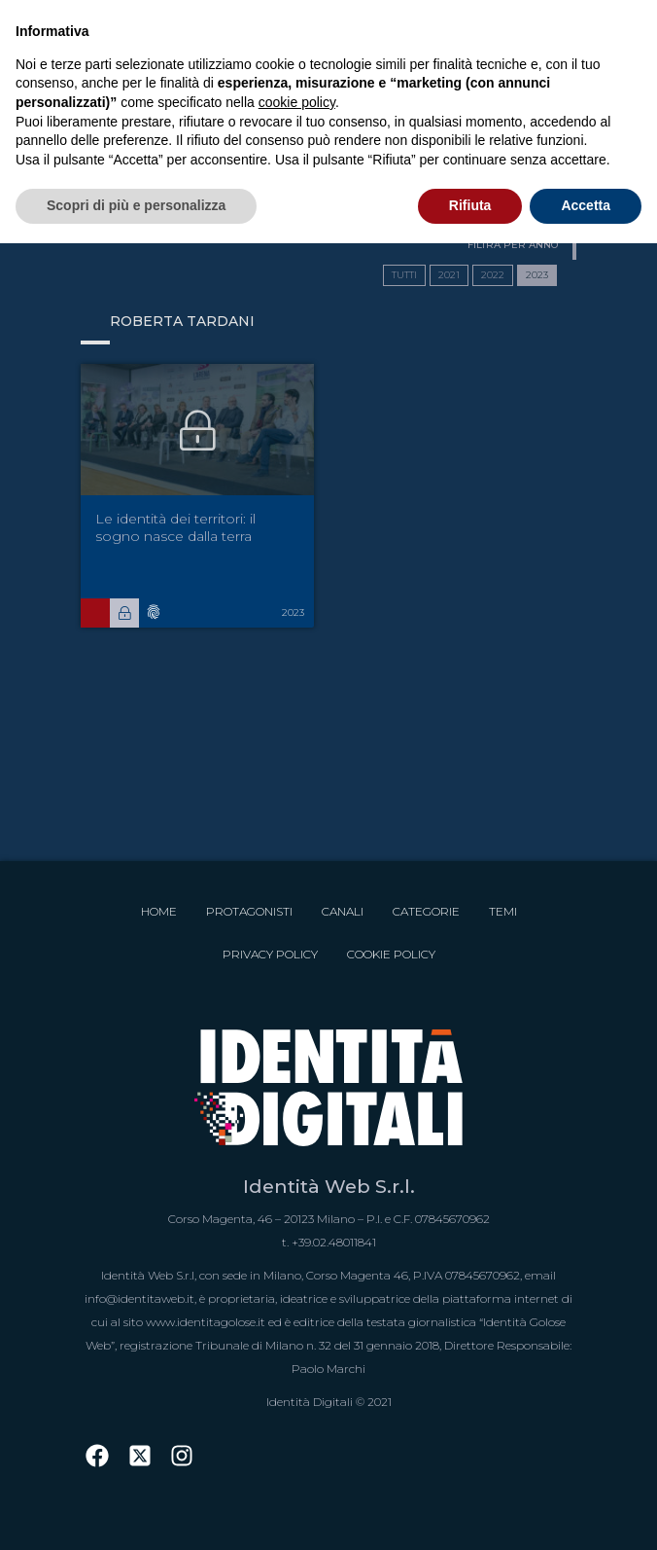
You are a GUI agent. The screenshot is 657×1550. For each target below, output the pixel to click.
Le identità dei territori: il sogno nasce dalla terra (175, 527)
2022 (492, 275)
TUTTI (404, 275)
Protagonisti (249, 911)
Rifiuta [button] (470, 205)
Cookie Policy (391, 954)
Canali (342, 911)
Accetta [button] (585, 205)
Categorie (426, 911)
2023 (537, 275)
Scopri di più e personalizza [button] (136, 205)
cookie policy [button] (297, 102)
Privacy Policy (270, 954)
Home (159, 911)
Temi (503, 911)
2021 (449, 275)
